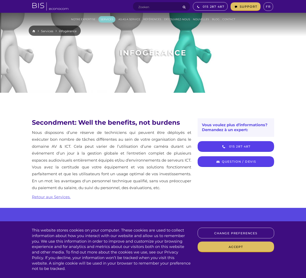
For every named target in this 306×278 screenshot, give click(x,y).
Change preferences (236, 233)
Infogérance (67, 31)
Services (47, 31)
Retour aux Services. (51, 197)
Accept (236, 247)
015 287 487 (236, 146)
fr (268, 7)
